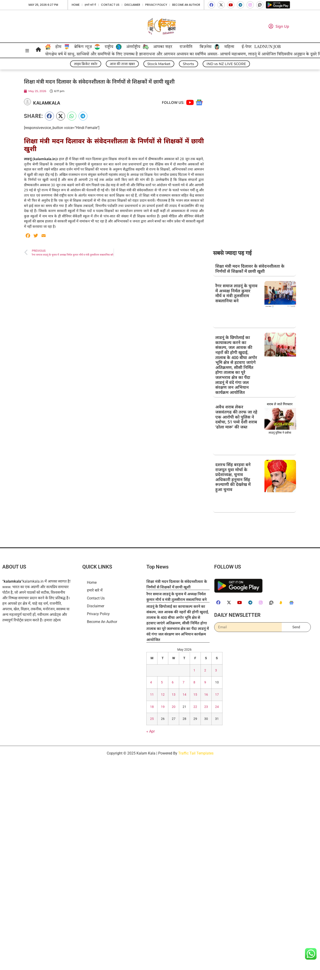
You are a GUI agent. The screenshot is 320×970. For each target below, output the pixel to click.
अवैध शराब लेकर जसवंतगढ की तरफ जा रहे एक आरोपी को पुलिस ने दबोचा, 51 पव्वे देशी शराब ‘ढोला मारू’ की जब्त (236, 416)
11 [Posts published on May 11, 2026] (152, 695)
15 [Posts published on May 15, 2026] (195, 695)
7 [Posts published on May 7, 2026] (183, 682)
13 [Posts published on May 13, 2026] (173, 695)
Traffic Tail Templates (195, 753)
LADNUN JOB (267, 47)
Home (76, 5)
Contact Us (110, 5)
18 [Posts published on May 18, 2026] (152, 707)
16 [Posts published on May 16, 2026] (206, 695)
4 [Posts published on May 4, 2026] (151, 682)
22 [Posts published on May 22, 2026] (195, 707)
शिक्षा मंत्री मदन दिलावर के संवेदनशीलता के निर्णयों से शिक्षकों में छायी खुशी (249, 268)
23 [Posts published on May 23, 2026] (206, 707)
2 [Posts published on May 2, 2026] (205, 670)
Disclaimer (132, 5)
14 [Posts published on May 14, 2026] (184, 695)
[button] (49, 116)
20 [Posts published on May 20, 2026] (173, 707)
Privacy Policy (156, 5)
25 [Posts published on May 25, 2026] (152, 719)
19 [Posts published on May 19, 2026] (163, 707)
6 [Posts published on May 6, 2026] (173, 682)
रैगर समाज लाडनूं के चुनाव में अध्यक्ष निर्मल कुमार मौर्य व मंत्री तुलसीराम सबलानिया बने (236, 293)
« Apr (150, 731)
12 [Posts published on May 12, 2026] (163, 695)
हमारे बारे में (90, 5)
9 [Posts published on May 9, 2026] (205, 682)
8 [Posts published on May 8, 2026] (194, 682)
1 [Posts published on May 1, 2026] (194, 670)
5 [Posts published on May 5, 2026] (162, 682)
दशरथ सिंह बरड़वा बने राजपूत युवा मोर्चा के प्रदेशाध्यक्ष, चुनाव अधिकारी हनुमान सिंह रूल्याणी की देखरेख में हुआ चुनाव (233, 477)
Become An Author (186, 5)
